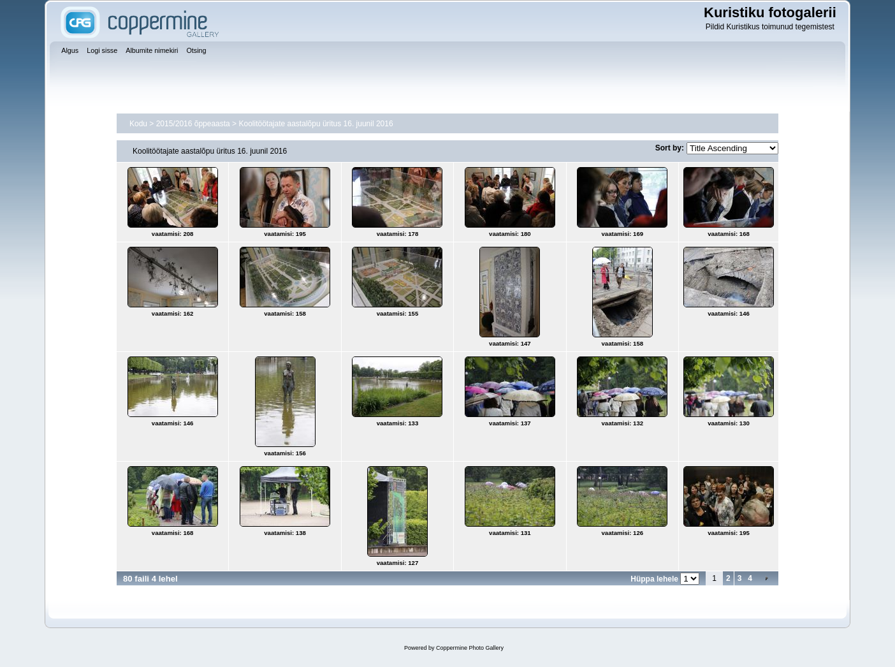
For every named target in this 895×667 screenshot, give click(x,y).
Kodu (138, 123)
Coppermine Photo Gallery (470, 648)
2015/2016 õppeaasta (193, 123)
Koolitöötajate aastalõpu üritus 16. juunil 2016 (315, 123)
